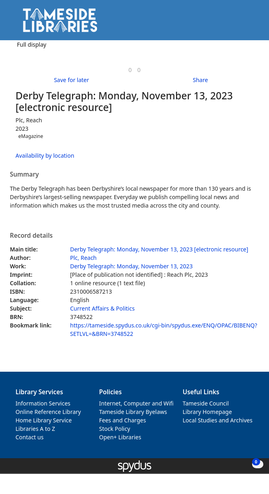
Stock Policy (114, 428)
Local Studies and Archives (217, 420)
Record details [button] (31, 235)
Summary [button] (24, 174)
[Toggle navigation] (250, 23)
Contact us (30, 437)
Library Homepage (207, 412)
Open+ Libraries (120, 437)
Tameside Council (206, 403)
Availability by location (45, 155)
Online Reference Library (48, 412)
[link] (130, 70)
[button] (241, 23)
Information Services (43, 403)
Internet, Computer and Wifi (136, 403)
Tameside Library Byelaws (133, 412)
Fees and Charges (122, 420)
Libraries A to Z (35, 428)
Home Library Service (44, 420)
